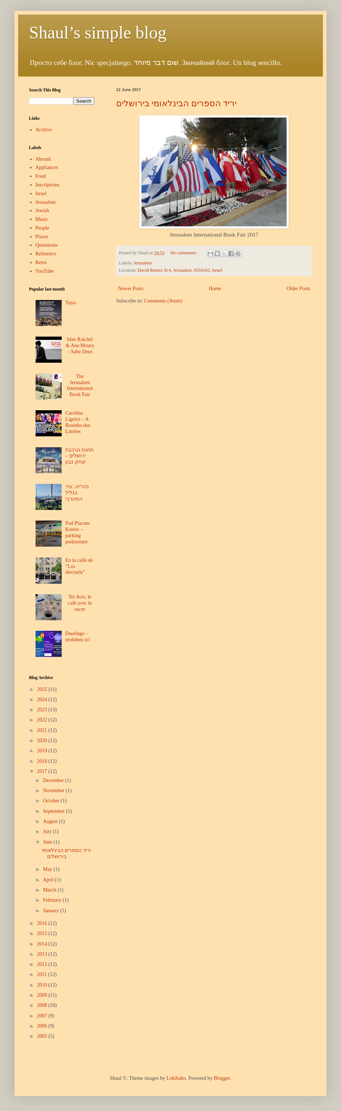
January (51, 910)
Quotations (47, 245)
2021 (43, 730)
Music (42, 219)
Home (215, 288)
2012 (43, 964)
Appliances (47, 167)
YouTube (45, 271)
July (48, 831)
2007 (43, 1016)
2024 (43, 699)
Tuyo (70, 302)
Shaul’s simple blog (98, 32)
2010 (43, 985)
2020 (43, 740)
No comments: (184, 252)
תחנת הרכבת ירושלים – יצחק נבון (79, 456)
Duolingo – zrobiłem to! (77, 636)
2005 (43, 1036)
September (54, 811)
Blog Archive (41, 677)
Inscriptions (47, 185)
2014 (43, 944)
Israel (41, 193)
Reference (46, 253)
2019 (43, 750)
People (42, 228)
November (54, 790)
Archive (44, 129)
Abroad (43, 159)
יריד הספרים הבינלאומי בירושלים (176, 103)
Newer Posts (130, 288)
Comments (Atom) (163, 301)
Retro (41, 262)
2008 (43, 1005)
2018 (43, 761)
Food (41, 176)
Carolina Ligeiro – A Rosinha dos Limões (77, 422)
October (52, 800)
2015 (43, 933)
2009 (43, 995)
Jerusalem (142, 263)
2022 (43, 720)
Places (42, 236)
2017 (43, 771)
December (54, 780)
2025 (43, 689)
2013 (43, 954)
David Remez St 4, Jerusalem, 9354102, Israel (179, 270)
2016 (43, 923)
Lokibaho (176, 1078)
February (52, 900)
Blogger (222, 1078)
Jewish (42, 210)
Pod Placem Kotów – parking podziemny (77, 532)
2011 (42, 974)
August (51, 821)
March (50, 890)
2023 (43, 709)
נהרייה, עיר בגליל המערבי (77, 493)
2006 (43, 1026)
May (48, 869)
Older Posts (298, 288)
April (49, 879)
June (48, 842)
